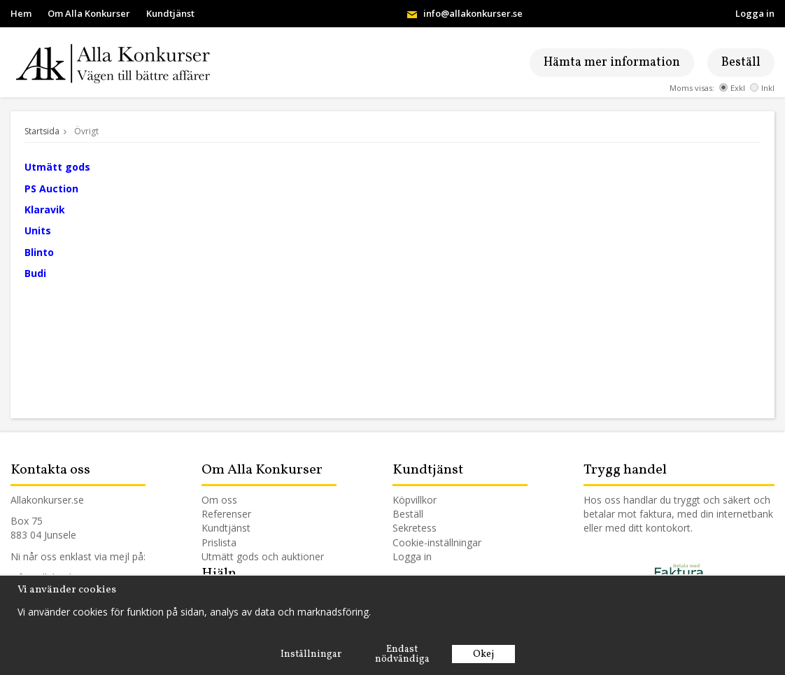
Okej (483, 654)
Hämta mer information (612, 62)
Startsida (41, 131)
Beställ (741, 62)
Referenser (226, 513)
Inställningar (311, 654)
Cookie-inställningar (436, 542)
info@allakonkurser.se (473, 13)
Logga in (755, 13)
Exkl (732, 88)
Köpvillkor (414, 499)
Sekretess (414, 527)
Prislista (218, 542)
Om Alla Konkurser (89, 13)
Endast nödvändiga (402, 654)
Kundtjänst (170, 13)
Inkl (762, 88)
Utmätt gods (230, 556)
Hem (20, 13)
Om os (216, 499)
